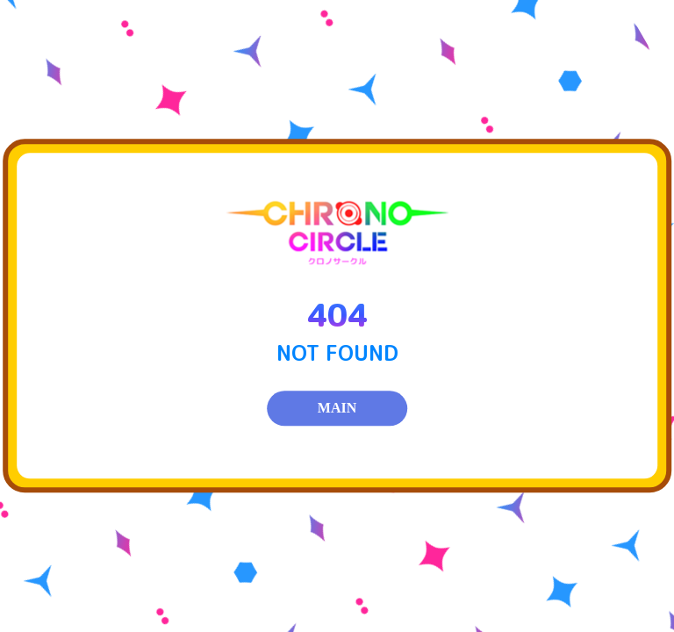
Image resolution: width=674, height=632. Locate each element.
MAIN (337, 408)
